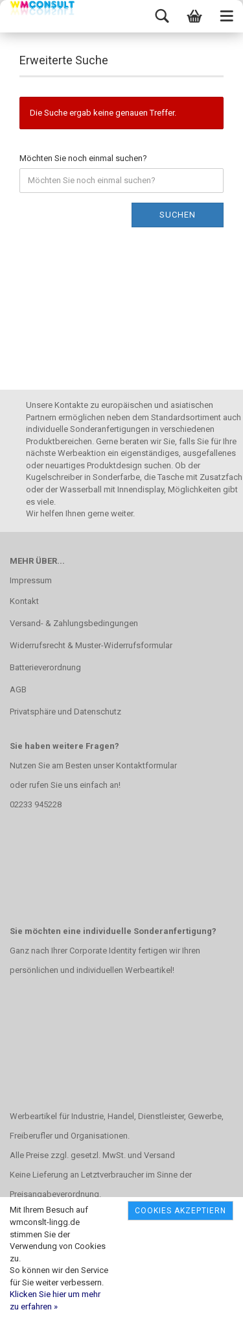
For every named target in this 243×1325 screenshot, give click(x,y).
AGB (18, 689)
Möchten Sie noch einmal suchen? (83, 158)
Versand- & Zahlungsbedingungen (74, 623)
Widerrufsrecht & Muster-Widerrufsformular (91, 645)
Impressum (31, 580)
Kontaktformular (146, 765)
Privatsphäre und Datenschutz (65, 711)
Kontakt (24, 601)
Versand (159, 1155)
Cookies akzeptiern (180, 1210)
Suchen (177, 215)
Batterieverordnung (45, 667)
